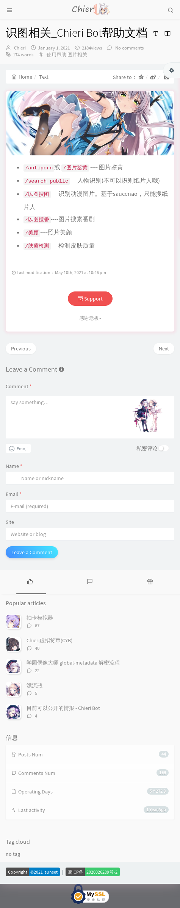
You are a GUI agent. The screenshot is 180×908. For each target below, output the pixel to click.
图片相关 (77, 54)
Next (164, 352)
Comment (19, 389)
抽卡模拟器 (40, 621)
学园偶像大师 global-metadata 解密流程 (73, 666)
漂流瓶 (34, 689)
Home (21, 76)
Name (14, 469)
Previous (21, 352)
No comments (129, 48)
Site (10, 525)
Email (14, 497)
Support (90, 302)
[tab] (30, 584)
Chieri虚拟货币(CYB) (49, 644)
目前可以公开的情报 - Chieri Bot (63, 711)
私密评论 (147, 451)
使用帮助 (56, 54)
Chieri (20, 48)
